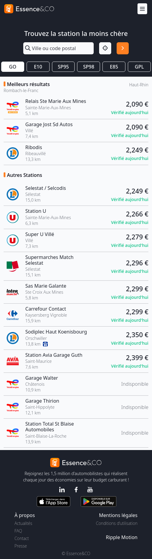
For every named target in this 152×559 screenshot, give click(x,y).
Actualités (23, 523)
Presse (21, 546)
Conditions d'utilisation (116, 523)
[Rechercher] (123, 48)
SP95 (63, 66)
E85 (114, 66)
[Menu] (142, 8)
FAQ (18, 531)
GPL (139, 66)
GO (12, 66)
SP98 (88, 66)
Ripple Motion (121, 537)
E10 (38, 66)
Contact (22, 538)
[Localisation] (105, 48)
